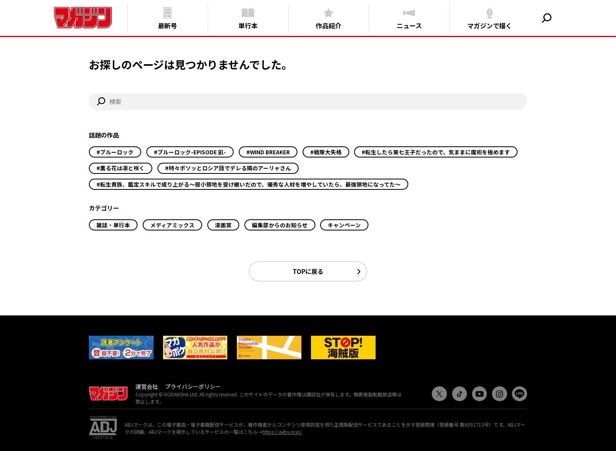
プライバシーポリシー (193, 386)
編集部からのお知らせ (280, 225)
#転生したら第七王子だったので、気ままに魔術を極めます (436, 152)
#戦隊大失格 (326, 152)
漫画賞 (223, 225)
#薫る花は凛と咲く (120, 168)
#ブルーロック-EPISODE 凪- (190, 152)
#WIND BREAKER (268, 152)
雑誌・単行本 (113, 225)
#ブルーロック (115, 152)
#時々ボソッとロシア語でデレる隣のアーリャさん (228, 168)
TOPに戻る (308, 271)
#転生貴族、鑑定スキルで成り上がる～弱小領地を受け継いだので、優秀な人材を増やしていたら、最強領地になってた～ (248, 184)
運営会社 (147, 386)
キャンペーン (344, 225)
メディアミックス (172, 225)
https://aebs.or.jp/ (282, 431)
